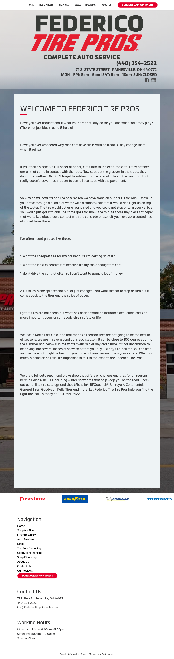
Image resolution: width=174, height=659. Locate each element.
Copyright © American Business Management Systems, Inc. (87, 654)
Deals (78, 5)
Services (65, 5)
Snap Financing (27, 557)
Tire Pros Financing (29, 548)
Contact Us (24, 566)
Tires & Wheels (46, 5)
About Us (107, 5)
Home (31, 5)
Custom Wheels (26, 535)
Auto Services (25, 539)
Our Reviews (25, 570)
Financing (91, 5)
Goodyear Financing (29, 552)
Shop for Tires (25, 530)
